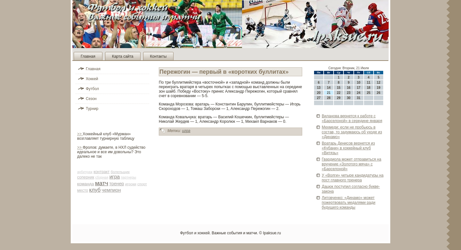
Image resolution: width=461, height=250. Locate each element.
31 (358, 98)
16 (348, 87)
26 (378, 93)
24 (358, 93)
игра (114, 176)
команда (85, 183)
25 (368, 93)
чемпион (111, 190)
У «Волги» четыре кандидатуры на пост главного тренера (353, 177)
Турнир (92, 108)
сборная (101, 177)
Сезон (91, 98)
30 (348, 98)
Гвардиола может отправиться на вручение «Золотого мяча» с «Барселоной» (351, 164)
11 (368, 82)
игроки (130, 184)
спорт (142, 184)
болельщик (120, 172)
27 (318, 98)
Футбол (92, 89)
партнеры (128, 177)
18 (368, 87)
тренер (116, 183)
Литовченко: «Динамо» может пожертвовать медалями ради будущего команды (348, 203)
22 (338, 93)
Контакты (158, 56)
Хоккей (92, 79)
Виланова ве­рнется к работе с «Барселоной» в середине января (352, 118)
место (82, 190)
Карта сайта (122, 56)
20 (318, 93)
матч (101, 183)
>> (80, 134)
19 (378, 87)
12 (378, 82)
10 (358, 82)
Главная (88, 56)
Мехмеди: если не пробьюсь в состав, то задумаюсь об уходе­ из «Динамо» (352, 132)
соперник (85, 177)
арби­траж (85, 172)
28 (328, 98)
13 (318, 87)
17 (358, 87)
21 (328, 93)
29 (338, 98)
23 (348, 93)
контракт (101, 172)
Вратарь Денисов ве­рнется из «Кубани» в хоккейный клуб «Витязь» (348, 148)
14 (328, 87)
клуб (95, 190)
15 (338, 87)
